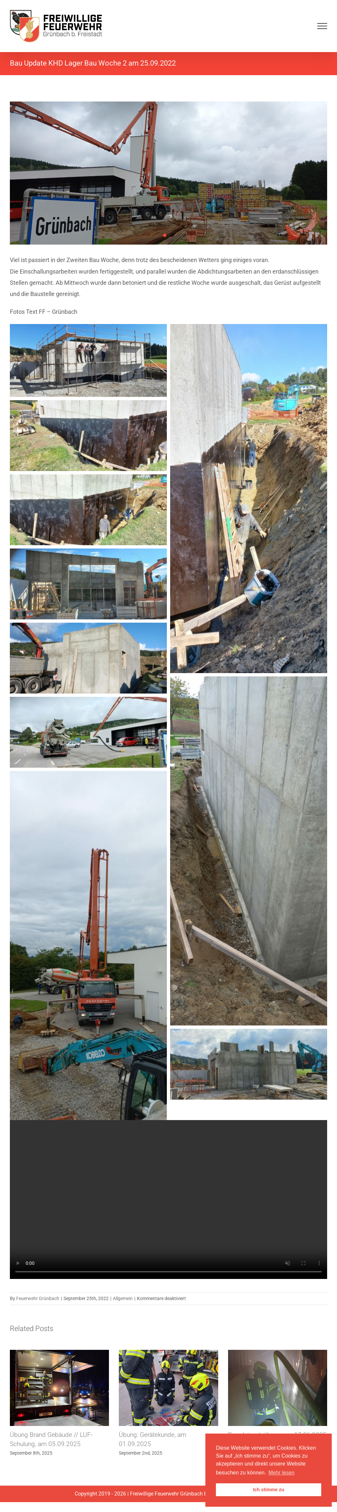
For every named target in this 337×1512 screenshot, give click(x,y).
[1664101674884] (168, 173)
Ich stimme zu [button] (268, 1489)
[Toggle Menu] (322, 26)
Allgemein (123, 1298)
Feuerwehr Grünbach (37, 1298)
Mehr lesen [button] (282, 1472)
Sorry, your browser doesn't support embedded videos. (168, 1199)
